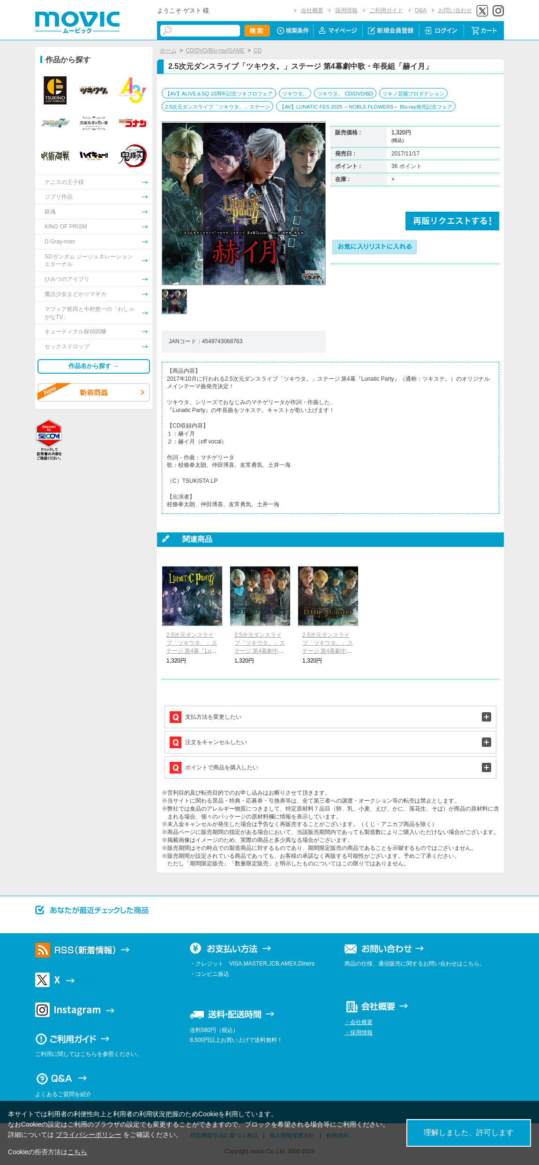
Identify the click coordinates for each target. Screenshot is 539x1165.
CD (258, 50)
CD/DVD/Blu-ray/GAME (215, 50)
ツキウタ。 (295, 93)
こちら (77, 1152)
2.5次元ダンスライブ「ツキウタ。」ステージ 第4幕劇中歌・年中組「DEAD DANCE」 (259, 651)
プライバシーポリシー (88, 1134)
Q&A (421, 10)
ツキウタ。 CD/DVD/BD (345, 93)
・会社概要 (358, 1022)
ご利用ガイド (386, 10)
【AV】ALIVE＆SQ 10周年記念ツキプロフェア (219, 93)
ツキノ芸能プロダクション (413, 93)
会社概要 (312, 10)
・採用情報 (358, 1032)
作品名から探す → (93, 365)
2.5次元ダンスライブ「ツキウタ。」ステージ (217, 107)
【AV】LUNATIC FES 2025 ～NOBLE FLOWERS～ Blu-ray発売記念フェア (365, 107)
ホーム (168, 50)
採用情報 (346, 10)
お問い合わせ (455, 10)
